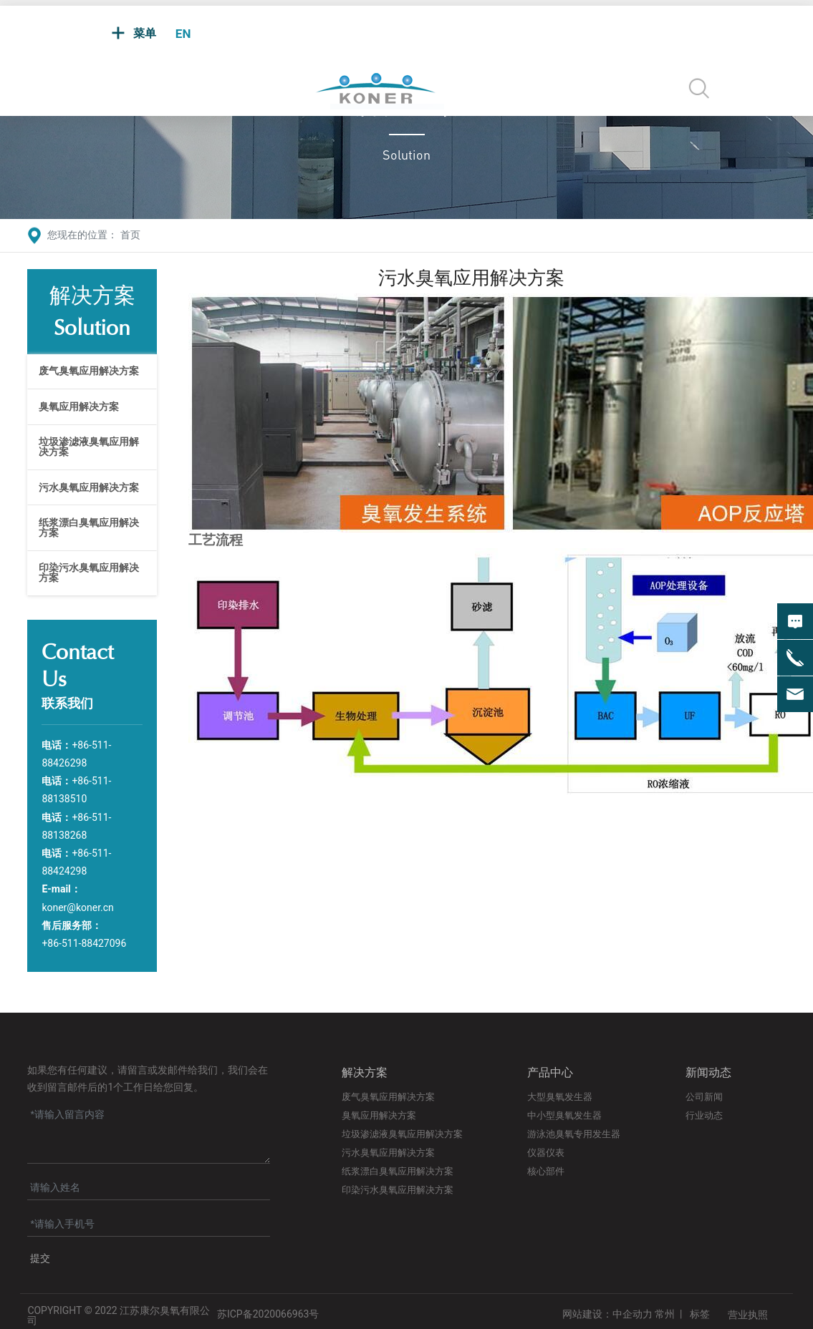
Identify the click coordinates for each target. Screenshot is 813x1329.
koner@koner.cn (77, 907)
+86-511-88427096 (84, 943)
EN (183, 33)
